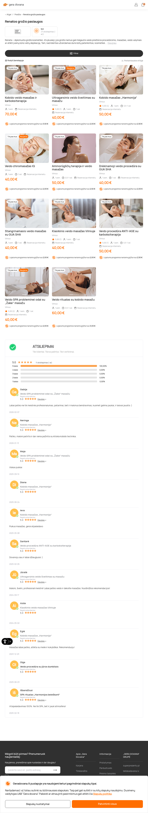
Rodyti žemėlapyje (14, 60)
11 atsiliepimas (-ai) (48, 33)
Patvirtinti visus (107, 804)
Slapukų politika (102, 794)
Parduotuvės (105, 768)
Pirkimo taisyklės (107, 773)
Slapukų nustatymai (37, 804)
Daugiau (112, 43)
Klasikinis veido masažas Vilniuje (38, 607)
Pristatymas (105, 762)
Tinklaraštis (81, 770)
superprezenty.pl (131, 765)
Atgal (9, 14)
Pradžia (18, 14)
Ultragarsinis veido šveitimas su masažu (42, 576)
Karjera (79, 765)
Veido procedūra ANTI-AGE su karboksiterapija (45, 545)
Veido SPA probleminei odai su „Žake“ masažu (45, 393)
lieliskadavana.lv (131, 770)
